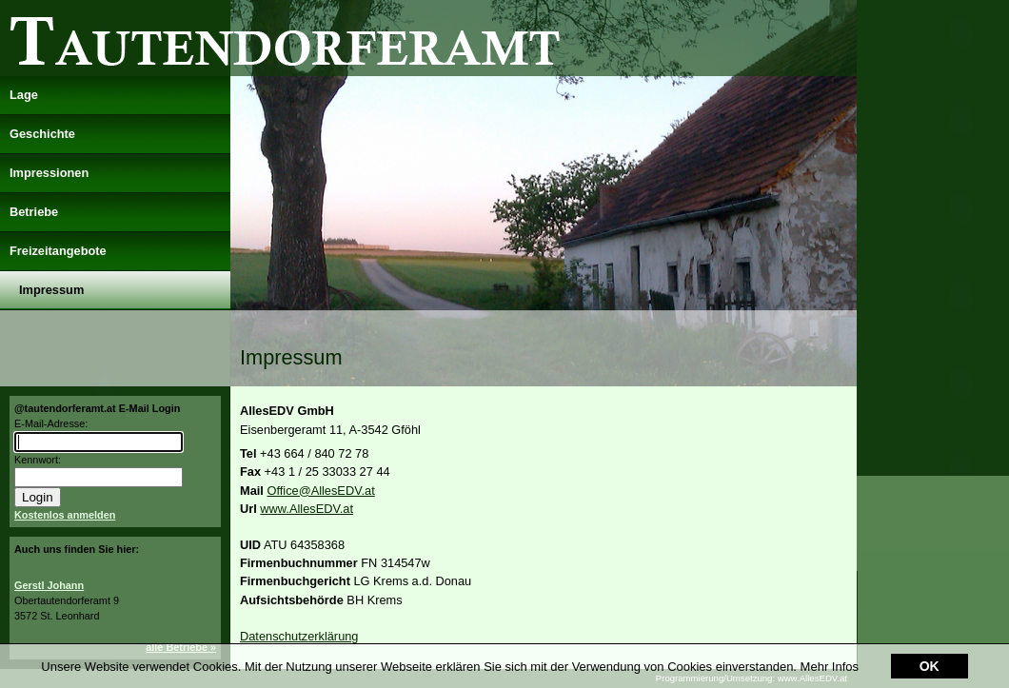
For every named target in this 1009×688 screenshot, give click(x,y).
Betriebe (34, 212)
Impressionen (49, 173)
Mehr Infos (830, 666)
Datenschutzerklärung (299, 636)
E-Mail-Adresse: (51, 423)
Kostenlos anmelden (64, 515)
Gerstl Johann (49, 585)
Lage (24, 95)
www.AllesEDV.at (306, 508)
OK (930, 666)
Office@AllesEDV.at (320, 490)
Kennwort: (37, 459)
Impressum (51, 290)
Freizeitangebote (58, 251)
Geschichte (42, 134)
